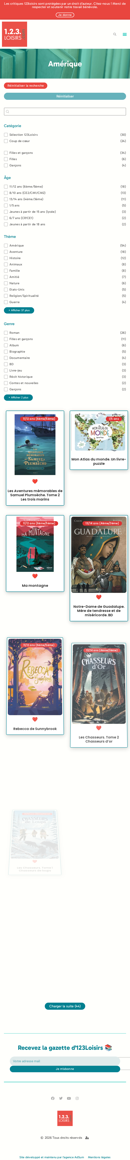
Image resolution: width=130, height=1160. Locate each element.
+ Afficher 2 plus (18, 397)
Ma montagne (35, 600)
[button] (125, 34)
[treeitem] (65, 187)
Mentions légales (99, 1157)
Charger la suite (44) (65, 1006)
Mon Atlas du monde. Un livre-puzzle (99, 473)
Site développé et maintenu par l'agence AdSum (51, 1157)
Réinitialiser (65, 96)
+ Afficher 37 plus (19, 310)
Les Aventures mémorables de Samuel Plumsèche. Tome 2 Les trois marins (35, 500)
